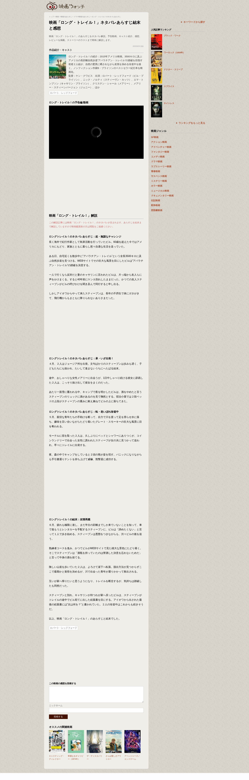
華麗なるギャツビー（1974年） (75, 760)
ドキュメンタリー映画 (162, 195)
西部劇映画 (156, 210)
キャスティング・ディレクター (56, 760)
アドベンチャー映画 (161, 147)
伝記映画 (155, 200)
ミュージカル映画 (160, 190)
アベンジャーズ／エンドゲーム (132, 760)
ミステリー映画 (159, 181)
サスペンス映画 (159, 176)
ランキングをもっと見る (192, 123)
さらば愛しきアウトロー (113, 760)
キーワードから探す (194, 22)
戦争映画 (155, 205)
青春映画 (155, 171)
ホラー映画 (156, 185)
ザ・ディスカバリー (94, 760)
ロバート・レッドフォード (63, 93)
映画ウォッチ (66, 5)
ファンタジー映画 (160, 152)
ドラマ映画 (156, 161)
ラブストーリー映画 (161, 166)
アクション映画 (159, 142)
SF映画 (154, 137)
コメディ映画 (158, 156)
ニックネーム (56, 708)
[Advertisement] (96, 186)
